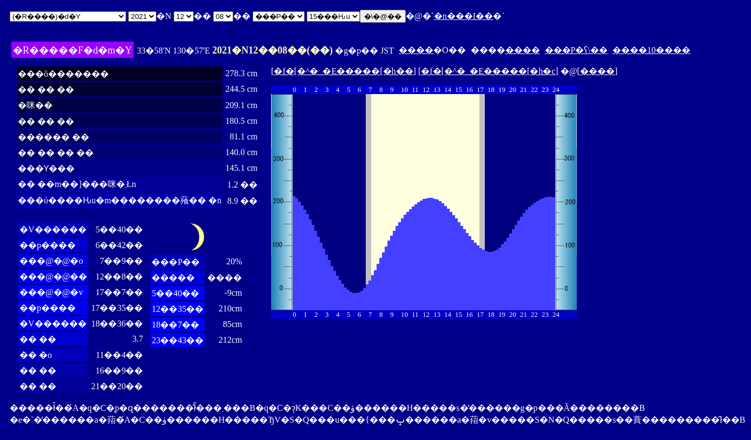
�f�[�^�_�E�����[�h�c (488, 71)
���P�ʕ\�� (576, 50)
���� (416, 50)
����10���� (651, 50)
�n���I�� (463, 16)
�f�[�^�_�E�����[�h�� (343, 71)
